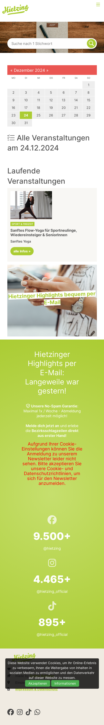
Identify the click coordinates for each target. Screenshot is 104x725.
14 (76, 100)
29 (88, 115)
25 (39, 115)
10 (26, 100)
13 (63, 100)
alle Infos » (22, 251)
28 (76, 115)
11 (38, 100)
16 (13, 108)
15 (88, 100)
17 (26, 108)
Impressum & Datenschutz (36, 689)
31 (26, 123)
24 (26, 115)
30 (13, 123)
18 (38, 108)
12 (51, 100)
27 (63, 115)
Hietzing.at (16, 10)
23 (13, 115)
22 (88, 108)
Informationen (65, 683)
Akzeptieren (37, 683)
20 (64, 108)
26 (51, 115)
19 (51, 108)
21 (76, 108)
